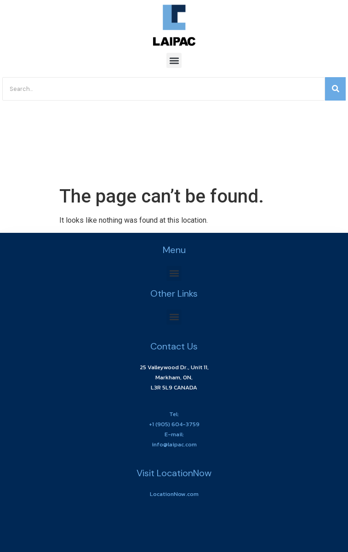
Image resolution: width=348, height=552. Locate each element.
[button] (174, 60)
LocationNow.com (174, 494)
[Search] (163, 89)
